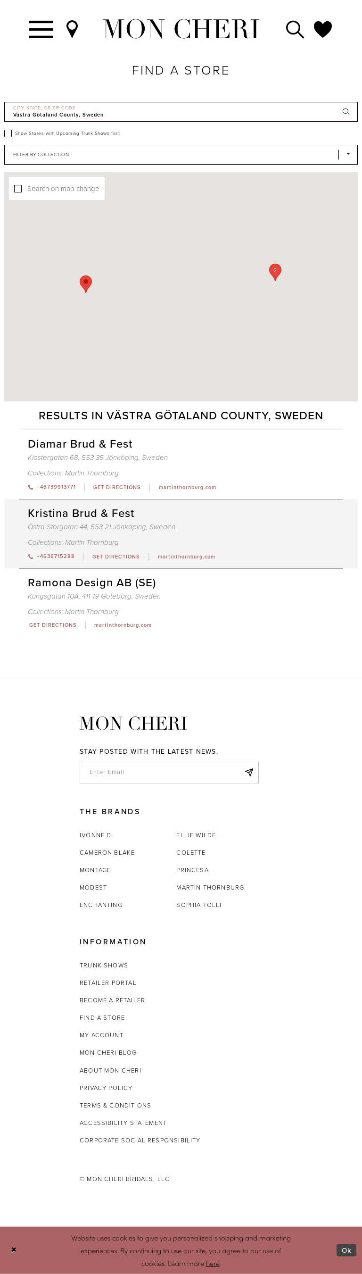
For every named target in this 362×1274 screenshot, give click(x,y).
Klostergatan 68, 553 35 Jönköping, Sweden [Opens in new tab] (98, 457)
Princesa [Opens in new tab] (192, 870)
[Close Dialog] (14, 1250)
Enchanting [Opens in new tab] (101, 904)
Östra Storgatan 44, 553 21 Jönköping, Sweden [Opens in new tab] (101, 527)
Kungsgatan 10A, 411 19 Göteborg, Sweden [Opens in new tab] (94, 596)
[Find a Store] (72, 28)
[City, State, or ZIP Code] (181, 112)
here (213, 1262)
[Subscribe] (248, 772)
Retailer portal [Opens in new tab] (108, 982)
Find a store (102, 1017)
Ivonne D (95, 835)
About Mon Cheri (110, 1070)
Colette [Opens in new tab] (191, 852)
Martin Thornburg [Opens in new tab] (210, 887)
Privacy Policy (106, 1087)
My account (101, 1035)
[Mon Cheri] (133, 723)
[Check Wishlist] (323, 28)
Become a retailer (112, 1000)
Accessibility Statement (123, 1122)
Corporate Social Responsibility (140, 1140)
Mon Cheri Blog (108, 1052)
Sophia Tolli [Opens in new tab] (199, 904)
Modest (93, 887)
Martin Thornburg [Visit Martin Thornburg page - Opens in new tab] (92, 473)
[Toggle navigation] (41, 28)
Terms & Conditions (115, 1105)
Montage (95, 870)
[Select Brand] (181, 155)
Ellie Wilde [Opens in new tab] (196, 835)
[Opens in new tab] (117, 487)
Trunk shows (104, 965)
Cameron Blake (107, 852)
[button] (275, 272)
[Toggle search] (295, 28)
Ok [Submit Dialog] (347, 1250)
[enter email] (169, 772)
